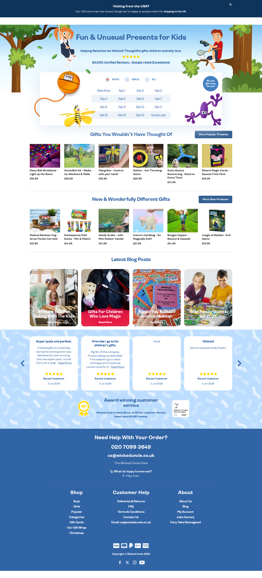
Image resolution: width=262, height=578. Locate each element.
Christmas (77, 540)
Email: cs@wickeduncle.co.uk (131, 529)
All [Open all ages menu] (126, 24)
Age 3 (158, 97)
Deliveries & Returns (131, 508)
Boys (76, 508)
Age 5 (121, 105)
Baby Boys (103, 97)
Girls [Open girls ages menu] (113, 24)
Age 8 (103, 114)
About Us (185, 508)
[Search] (210, 24)
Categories (142, 24)
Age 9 (121, 114)
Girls (76, 513)
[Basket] (229, 24)
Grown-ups (158, 122)
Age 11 (158, 114)
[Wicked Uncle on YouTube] (142, 569)
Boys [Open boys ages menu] (99, 24)
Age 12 (104, 122)
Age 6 (140, 105)
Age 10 (140, 114)
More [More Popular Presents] (213, 141)
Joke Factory (185, 524)
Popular (161, 24)
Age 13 (122, 122)
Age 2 (140, 97)
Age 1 (122, 97)
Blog (185, 513)
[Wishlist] (201, 24)
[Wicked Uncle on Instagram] (134, 569)
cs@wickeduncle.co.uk (131, 463)
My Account (185, 519)
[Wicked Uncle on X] (127, 569)
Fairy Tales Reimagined (185, 529)
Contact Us (131, 524)
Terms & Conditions (131, 519)
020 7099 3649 (131, 454)
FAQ (131, 513)
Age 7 (158, 105)
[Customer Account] (219, 24)
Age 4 (103, 105)
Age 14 (140, 122)
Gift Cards (77, 529)
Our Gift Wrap (76, 534)
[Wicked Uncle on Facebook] (120, 569)
